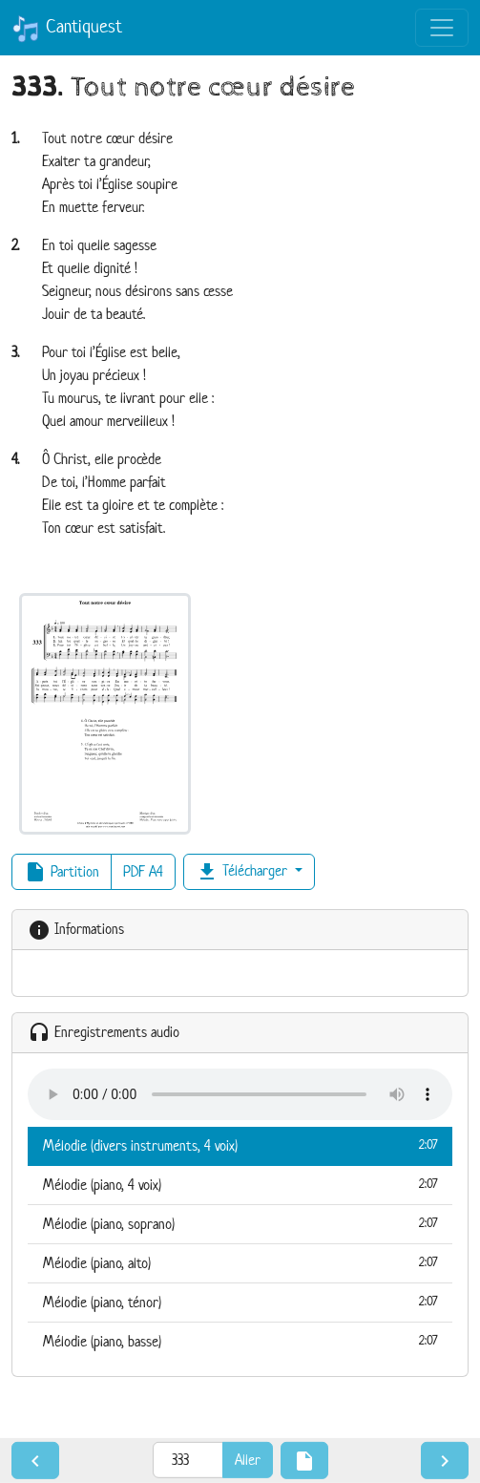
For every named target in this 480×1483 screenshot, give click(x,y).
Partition (61, 871)
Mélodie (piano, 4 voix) (240, 1184)
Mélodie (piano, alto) (240, 1262)
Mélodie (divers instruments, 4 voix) (240, 1144)
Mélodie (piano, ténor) (240, 1301)
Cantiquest (66, 28)
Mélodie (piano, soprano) (240, 1223)
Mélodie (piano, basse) (240, 1340)
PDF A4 (143, 871)
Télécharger (243, 871)
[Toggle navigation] (442, 28)
